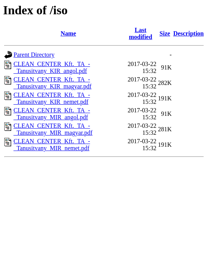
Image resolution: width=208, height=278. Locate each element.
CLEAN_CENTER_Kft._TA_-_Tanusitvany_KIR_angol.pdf (52, 67)
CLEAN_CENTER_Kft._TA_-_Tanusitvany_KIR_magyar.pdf (52, 83)
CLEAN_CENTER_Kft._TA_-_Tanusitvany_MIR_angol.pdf (52, 113)
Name (68, 33)
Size (164, 33)
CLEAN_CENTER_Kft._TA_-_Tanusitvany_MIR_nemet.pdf (52, 144)
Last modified (140, 33)
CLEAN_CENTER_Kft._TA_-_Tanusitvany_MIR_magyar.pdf (53, 129)
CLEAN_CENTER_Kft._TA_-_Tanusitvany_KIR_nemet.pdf (52, 98)
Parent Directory (34, 54)
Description (188, 33)
